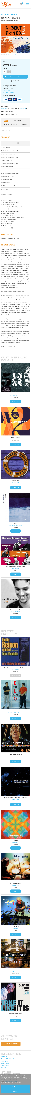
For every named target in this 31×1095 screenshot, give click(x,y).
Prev (15, 143)
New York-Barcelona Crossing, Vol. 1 (15, 566)
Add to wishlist (16, 81)
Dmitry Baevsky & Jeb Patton (15, 439)
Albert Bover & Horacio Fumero (15, 712)
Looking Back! (15, 926)
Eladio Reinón (15, 669)
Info (6, 120)
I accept (15, 1091)
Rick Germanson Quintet (15, 525)
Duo (15, 711)
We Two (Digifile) (15, 437)
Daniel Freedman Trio (15, 609)
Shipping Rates (5, 1065)
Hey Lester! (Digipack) (15, 883)
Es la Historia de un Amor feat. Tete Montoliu (15, 667)
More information (5, 1082)
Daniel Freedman (15, 611)
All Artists (3, 1067)
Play (13, 143)
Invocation (15, 394)
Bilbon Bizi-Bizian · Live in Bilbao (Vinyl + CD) (15, 797)
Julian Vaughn (15, 885)
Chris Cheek (15, 482)
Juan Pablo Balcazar (15, 396)
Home (3, 10)
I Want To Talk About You (15, 754)
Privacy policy (4, 1061)
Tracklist (17, 120)
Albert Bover (9, 10)
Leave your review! (12, 54)
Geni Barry (15, 756)
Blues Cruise (15, 480)
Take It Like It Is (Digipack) (15, 1013)
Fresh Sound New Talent (9, 20)
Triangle (15, 840)
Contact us (4, 1056)
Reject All (15, 1086)
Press (24, 124)
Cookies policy (5, 1063)
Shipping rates (6, 90)
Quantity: (6, 68)
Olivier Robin (15, 1015)
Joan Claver (15, 842)
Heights (16, 523)
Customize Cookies (16, 1082)
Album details (10, 124)
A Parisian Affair (15, 970)
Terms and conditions (8, 92)
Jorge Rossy (22, 108)
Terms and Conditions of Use (8, 1059)
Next (18, 143)
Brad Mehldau (15, 568)
